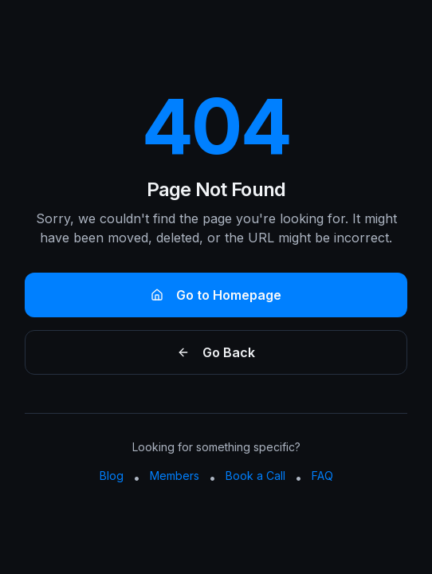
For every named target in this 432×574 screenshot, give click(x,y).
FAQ (322, 475)
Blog (112, 475)
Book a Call (255, 475)
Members (174, 475)
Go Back (216, 352)
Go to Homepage (216, 295)
